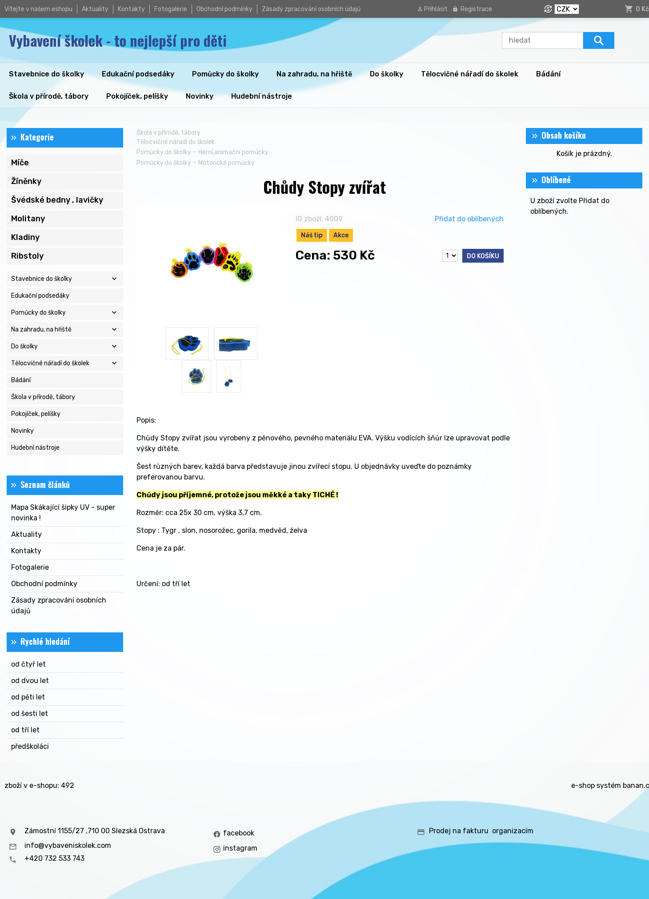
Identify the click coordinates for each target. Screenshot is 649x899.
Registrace (476, 9)
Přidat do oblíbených (469, 219)
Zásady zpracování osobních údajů (311, 9)
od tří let (25, 730)
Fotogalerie (170, 9)
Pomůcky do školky (163, 152)
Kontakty (131, 9)
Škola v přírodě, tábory (168, 132)
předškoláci (30, 746)
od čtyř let (28, 664)
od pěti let (28, 697)
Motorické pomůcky (226, 163)
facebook (238, 833)
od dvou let (30, 680)
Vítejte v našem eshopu (38, 9)
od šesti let (29, 713)
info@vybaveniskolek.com (67, 845)
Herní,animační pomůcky (233, 152)
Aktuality (95, 9)
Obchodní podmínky (224, 9)
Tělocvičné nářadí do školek (175, 142)
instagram (240, 848)
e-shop (583, 785)
